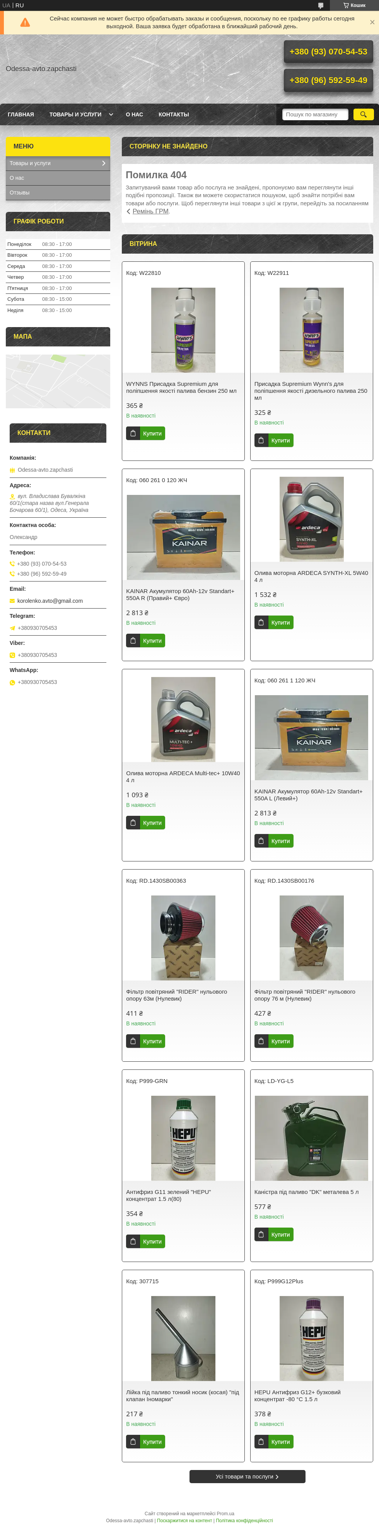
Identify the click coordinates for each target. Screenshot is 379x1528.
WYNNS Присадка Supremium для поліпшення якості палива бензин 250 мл (181, 387)
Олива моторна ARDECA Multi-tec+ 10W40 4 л (183, 776)
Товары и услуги (76, 114)
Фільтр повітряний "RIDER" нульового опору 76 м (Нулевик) (304, 995)
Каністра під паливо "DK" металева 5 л (306, 1192)
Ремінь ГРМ (151, 211)
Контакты (174, 114)
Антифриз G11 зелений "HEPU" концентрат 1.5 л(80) (168, 1195)
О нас (134, 114)
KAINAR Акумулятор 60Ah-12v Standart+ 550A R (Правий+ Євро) (180, 594)
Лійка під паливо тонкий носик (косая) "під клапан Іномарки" (182, 1395)
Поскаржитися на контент (184, 1520)
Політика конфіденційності (244, 1520)
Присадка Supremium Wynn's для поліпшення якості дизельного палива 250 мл (310, 390)
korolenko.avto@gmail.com (50, 601)
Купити (152, 433)
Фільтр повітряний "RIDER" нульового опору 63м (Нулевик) (176, 995)
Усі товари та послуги (244, 1476)
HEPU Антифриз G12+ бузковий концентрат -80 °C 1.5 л (297, 1395)
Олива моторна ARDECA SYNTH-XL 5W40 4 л (311, 576)
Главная (21, 114)
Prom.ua (225, 1513)
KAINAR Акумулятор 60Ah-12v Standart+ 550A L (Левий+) (308, 795)
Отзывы (19, 192)
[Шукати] (363, 114)
